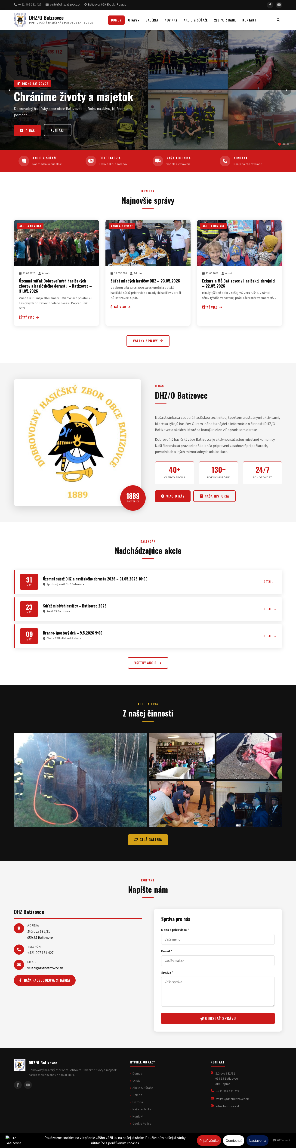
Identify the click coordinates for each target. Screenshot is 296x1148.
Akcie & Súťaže (196, 20)
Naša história (214, 496)
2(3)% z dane (225, 20)
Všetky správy (148, 340)
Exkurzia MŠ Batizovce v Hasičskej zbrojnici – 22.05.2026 (238, 283)
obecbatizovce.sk (228, 1106)
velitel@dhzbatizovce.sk (65, 5)
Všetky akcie (147, 662)
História (138, 1102)
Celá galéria (148, 839)
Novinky (171, 20)
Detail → (270, 582)
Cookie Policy (142, 1123)
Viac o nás (173, 496)
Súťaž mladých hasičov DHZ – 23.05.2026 (145, 281)
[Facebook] (270, 5)
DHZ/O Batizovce (46, 17)
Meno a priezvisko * (175, 930)
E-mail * (166, 951)
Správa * (167, 972)
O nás (132, 20)
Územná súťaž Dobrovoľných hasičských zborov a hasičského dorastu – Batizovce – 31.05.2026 (55, 286)
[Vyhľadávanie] (278, 20)
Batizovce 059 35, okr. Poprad (107, 5)
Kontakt (249, 20)
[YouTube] (279, 5)
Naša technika (142, 1109)
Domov (116, 20)
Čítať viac (29, 317)
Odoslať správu (218, 1018)
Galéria (151, 20)
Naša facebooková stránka (44, 980)
